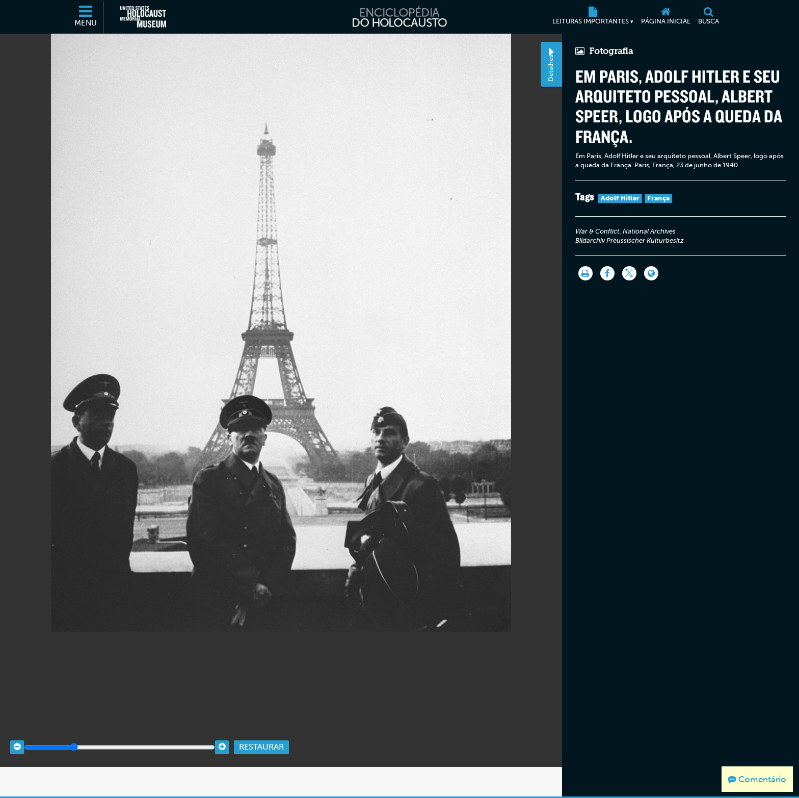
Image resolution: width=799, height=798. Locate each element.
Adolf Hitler (617, 199)
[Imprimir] (582, 275)
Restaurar (261, 778)
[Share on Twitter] (626, 275)
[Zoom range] (119, 778)
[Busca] (708, 17)
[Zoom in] (222, 778)
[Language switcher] (648, 275)
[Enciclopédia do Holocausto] (399, 17)
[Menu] (86, 17)
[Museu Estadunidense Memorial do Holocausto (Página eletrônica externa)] (143, 17)
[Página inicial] (665, 17)
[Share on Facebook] (604, 275)
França (656, 199)
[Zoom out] (17, 778)
